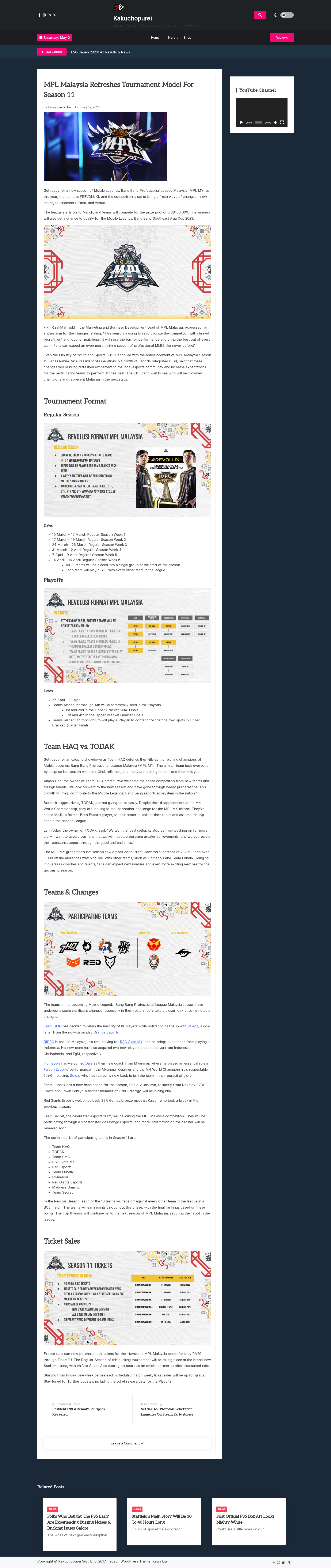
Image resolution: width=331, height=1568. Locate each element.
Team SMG (53, 1026)
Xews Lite (160, 1561)
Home (155, 37)
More (171, 37)
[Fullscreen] (282, 122)
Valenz (192, 1026)
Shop (187, 37)
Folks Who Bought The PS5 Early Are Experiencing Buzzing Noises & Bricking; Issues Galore (79, 1522)
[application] (262, 112)
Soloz (74, 1075)
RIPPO (49, 1042)
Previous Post (68, 1404)
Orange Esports (106, 1032)
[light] (281, 15)
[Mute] (275, 122)
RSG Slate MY (131, 1042)
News (52, 1509)
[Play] (241, 122)
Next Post (149, 1404)
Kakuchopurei (132, 18)
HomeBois (52, 1063)
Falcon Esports (56, 1069)
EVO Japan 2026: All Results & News (100, 52)
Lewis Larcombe (59, 107)
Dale (88, 1063)
